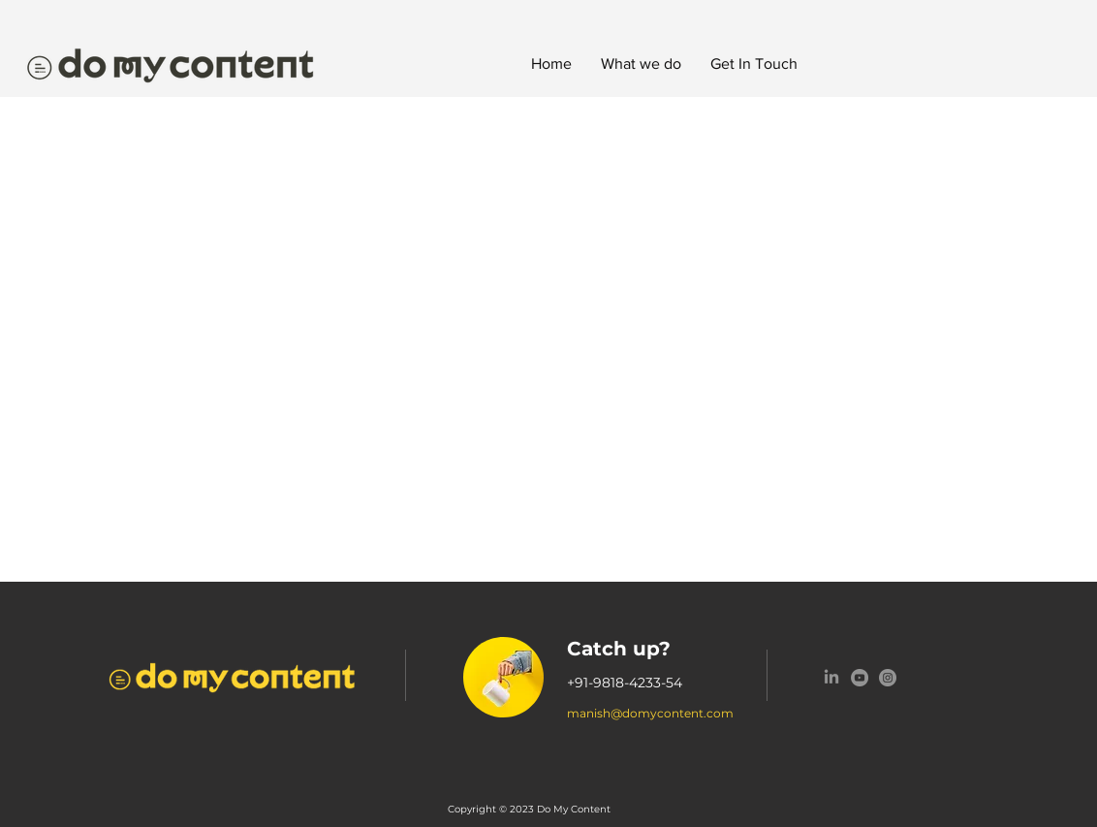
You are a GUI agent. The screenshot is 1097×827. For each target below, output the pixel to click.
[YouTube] (859, 677)
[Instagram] (887, 677)
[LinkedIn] (831, 677)
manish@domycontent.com (650, 713)
